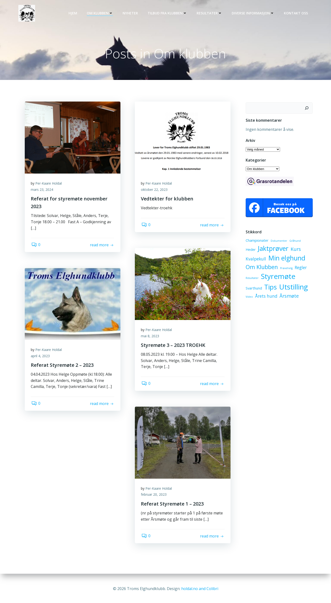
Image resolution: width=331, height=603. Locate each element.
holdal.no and (193, 588)
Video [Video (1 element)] (248, 297)
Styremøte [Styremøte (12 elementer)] (277, 277)
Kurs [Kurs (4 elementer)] (283, 250)
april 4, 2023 (41, 357)
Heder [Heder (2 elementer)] (307, 241)
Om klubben (101, 13)
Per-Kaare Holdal (50, 185)
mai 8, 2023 (151, 337)
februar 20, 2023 (155, 496)
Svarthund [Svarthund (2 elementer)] (253, 289)
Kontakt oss (297, 13)
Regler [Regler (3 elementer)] (300, 268)
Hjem (73, 13)
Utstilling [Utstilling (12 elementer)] (292, 288)
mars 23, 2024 (43, 191)
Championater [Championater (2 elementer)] (256, 241)
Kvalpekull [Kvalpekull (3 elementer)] (300, 250)
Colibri (212, 588)
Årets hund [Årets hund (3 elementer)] (265, 297)
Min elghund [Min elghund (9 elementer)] (263, 258)
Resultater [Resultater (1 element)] (251, 279)
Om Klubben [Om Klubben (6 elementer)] (261, 268)
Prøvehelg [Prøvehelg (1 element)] (285, 269)
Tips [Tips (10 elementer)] (269, 287)
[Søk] (307, 108)
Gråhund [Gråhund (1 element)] (294, 241)
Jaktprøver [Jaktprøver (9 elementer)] (260, 249)
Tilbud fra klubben (168, 13)
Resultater (210, 13)
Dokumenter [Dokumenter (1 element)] (278, 241)
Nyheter (131, 13)
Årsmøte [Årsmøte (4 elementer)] (288, 297)
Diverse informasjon (254, 13)
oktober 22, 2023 (155, 191)
